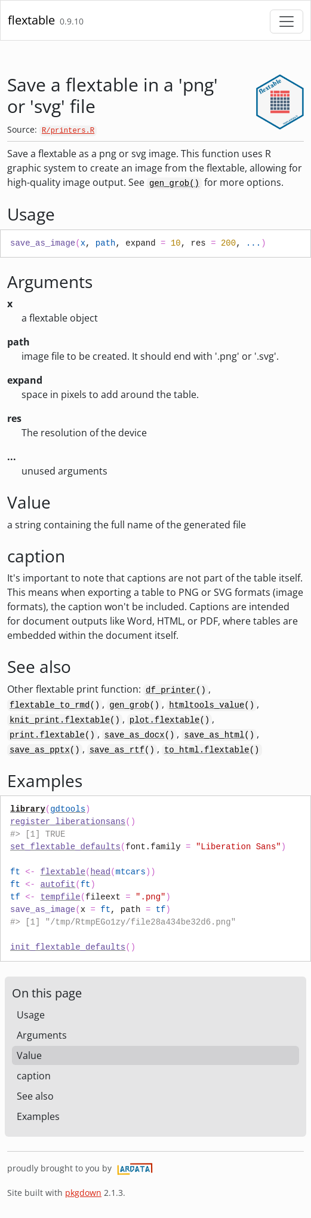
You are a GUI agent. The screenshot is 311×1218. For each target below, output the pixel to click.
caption (34, 1075)
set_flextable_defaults (65, 847)
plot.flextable (165, 720)
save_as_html (214, 735)
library (27, 809)
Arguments (42, 1035)
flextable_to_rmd (50, 705)
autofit (57, 884)
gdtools (67, 809)
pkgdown (83, 1192)
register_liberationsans (67, 822)
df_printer (171, 690)
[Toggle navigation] (286, 21)
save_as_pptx (40, 750)
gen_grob (129, 705)
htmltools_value (206, 705)
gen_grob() (174, 183)
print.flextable (47, 735)
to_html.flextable (207, 750)
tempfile (60, 897)
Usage (31, 1014)
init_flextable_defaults (67, 947)
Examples (38, 1116)
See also (35, 1096)
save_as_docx (134, 735)
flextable (31, 20)
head (100, 872)
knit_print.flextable (60, 720)
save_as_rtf (117, 750)
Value (29, 1055)
